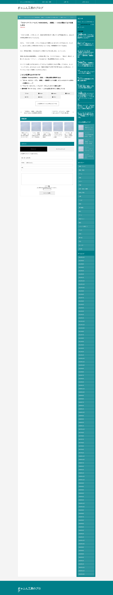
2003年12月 (82, 531)
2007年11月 (82, 420)
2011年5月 (81, 332)
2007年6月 (81, 434)
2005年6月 (81, 481)
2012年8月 (81, 285)
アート (80, 210)
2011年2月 (81, 343)
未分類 (80, 240)
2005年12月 (82, 467)
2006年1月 (81, 464)
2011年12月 (82, 312)
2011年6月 (81, 329)
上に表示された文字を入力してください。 (47, 187)
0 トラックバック (60, 149)
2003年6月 (81, 545)
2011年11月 (82, 316)
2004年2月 (81, 525)
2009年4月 (81, 396)
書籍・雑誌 (81, 169)
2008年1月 (81, 417)
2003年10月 (82, 535)
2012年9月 (81, 282)
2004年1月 (81, 528)
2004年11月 (82, 494)
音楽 (80, 176)
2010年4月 (81, 373)
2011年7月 (81, 326)
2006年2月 (81, 460)
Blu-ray (80, 230)
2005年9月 (81, 474)
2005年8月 (81, 477)
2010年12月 (82, 349)
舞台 (80, 206)
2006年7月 (81, 454)
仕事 (80, 193)
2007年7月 (81, 430)
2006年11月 (82, 447)
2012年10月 (82, 278)
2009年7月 (81, 393)
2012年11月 (82, 275)
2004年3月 (81, 521)
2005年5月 (81, 484)
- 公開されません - (27, 162)
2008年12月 (82, 403)
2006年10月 (82, 450)
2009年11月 (82, 380)
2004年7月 (81, 508)
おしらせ (81, 237)
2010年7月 (81, 366)
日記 (80, 233)
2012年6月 (81, 292)
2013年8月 (81, 255)
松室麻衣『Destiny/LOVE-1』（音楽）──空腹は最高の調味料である (41, 77)
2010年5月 (81, 369)
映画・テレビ (82, 166)
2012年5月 (81, 295)
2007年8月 (81, 427)
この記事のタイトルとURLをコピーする (47, 103)
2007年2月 (81, 444)
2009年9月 (81, 386)
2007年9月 (81, 423)
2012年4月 (81, 299)
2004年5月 (81, 514)
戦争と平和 (81, 189)
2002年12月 (82, 558)
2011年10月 (82, 319)
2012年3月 (81, 302)
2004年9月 (81, 501)
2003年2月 (81, 552)
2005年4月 (81, 487)
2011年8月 (81, 322)
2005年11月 (82, 471)
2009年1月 (81, 400)
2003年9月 (81, 538)
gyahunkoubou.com (85, 24)
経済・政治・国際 (46, 2)
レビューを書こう (83, 220)
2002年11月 (82, 562)
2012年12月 (82, 272)
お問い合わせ (85, 2)
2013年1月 (81, 268)
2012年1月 (81, 309)
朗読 (80, 216)
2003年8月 (81, 541)
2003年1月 (81, 555)
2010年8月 (81, 363)
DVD (80, 226)
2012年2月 (81, 305)
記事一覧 (66, 2)
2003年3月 (81, 548)
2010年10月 (82, 356)
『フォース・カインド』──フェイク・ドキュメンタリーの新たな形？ (41, 86)
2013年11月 (82, 248)
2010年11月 (82, 353)
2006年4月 (81, 457)
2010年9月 (81, 359)
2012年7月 (81, 289)
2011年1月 (81, 346)
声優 (80, 183)
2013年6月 (81, 258)
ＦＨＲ (80, 223)
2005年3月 (81, 491)
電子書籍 (81, 203)
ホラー (80, 179)
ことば (80, 196)
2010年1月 (81, 376)
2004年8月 (81, 504)
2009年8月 (81, 390)
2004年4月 (81, 518)
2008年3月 (81, 413)
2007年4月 (81, 440)
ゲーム (80, 173)
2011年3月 (81, 339)
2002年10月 (82, 565)
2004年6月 (81, 511)
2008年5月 (81, 410)
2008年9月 (81, 407)
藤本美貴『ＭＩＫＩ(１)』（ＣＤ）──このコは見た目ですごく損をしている (43, 88)
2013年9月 (81, 252)
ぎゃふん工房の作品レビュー (27, 2)
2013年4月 (81, 262)
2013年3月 (81, 265)
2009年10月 (82, 383)
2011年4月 (81, 336)
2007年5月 (81, 437)
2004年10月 (82, 498)
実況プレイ (81, 213)
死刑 (80, 200)
